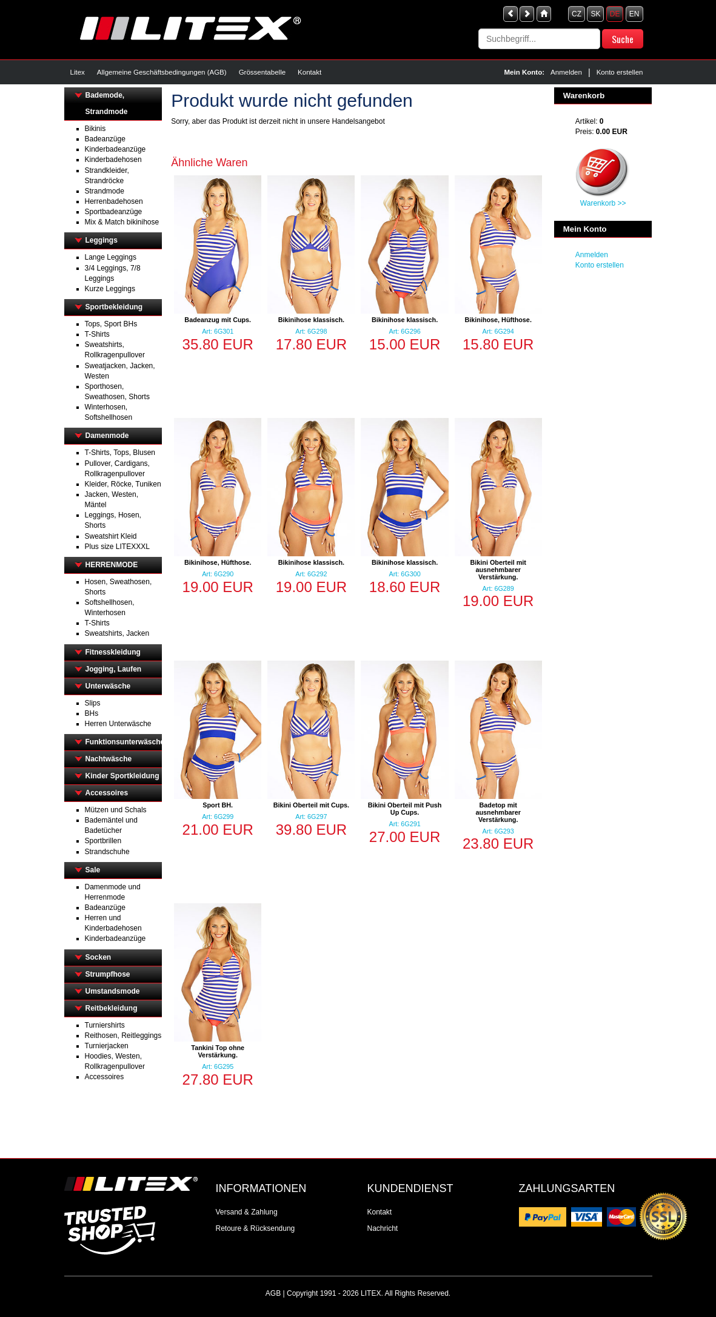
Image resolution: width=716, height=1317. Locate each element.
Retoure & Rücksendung (255, 1228)
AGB (273, 1293)
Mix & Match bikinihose (122, 222)
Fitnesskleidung (113, 652)
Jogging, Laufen (113, 669)
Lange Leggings (110, 257)
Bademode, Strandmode (106, 103)
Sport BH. (217, 805)
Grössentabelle (262, 72)
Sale (93, 870)
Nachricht (382, 1228)
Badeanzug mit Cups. (217, 319)
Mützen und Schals (116, 810)
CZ (576, 14)
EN (634, 14)
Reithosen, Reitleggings (123, 1035)
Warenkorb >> (603, 203)
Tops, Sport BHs (111, 324)
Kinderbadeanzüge (115, 149)
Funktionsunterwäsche (123, 742)
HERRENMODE (111, 565)
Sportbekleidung (114, 307)
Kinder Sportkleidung (122, 776)
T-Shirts (97, 334)
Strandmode (104, 191)
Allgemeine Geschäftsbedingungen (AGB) (162, 72)
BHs (92, 713)
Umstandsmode (112, 991)
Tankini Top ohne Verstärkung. (217, 1051)
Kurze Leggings (110, 289)
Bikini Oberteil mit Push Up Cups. (405, 808)
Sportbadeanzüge (113, 211)
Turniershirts (105, 1025)
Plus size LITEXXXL (117, 546)
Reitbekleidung (111, 1008)
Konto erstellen (620, 72)
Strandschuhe (107, 851)
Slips (93, 703)
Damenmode (107, 435)
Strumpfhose (107, 974)
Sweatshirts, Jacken (117, 633)
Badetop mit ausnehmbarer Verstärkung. (497, 812)
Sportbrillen (103, 841)
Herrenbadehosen (114, 201)
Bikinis (95, 128)
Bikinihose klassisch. (311, 319)
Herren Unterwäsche (118, 723)
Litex (77, 72)
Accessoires (107, 793)
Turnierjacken (107, 1046)
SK (595, 14)
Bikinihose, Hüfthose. (498, 319)
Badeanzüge (105, 139)
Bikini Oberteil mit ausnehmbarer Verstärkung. (498, 570)
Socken (98, 957)
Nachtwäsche (108, 759)
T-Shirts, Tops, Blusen (120, 452)
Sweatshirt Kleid (111, 536)
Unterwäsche (108, 686)
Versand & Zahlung (247, 1212)
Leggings (101, 240)
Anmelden (566, 72)
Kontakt (309, 72)
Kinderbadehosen (113, 159)
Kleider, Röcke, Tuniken (123, 484)
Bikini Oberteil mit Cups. (311, 805)
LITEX (371, 1293)
